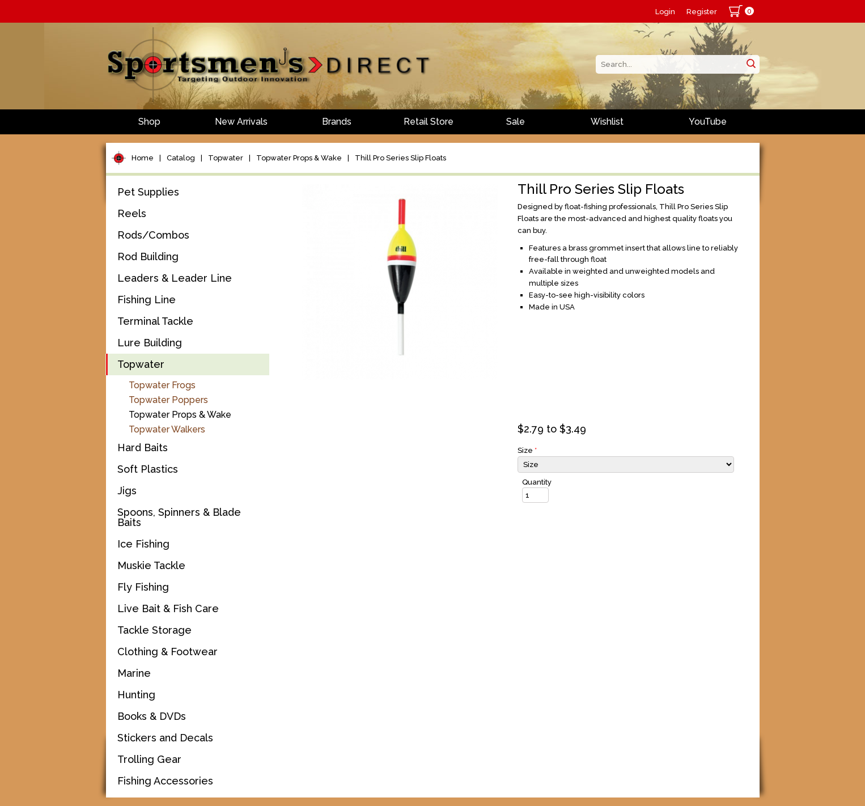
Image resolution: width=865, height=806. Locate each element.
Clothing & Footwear (167, 651)
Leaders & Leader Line (174, 278)
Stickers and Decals (165, 738)
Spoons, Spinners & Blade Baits (179, 517)
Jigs (127, 491)
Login (665, 11)
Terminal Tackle (155, 321)
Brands (336, 121)
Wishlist (607, 121)
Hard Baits (142, 447)
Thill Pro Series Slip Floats (400, 158)
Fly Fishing (143, 587)
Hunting (136, 695)
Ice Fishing (143, 544)
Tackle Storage (154, 630)
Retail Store (428, 121)
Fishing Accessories (165, 781)
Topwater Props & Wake (299, 158)
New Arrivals (241, 121)
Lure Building (149, 343)
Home (143, 158)
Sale (515, 121)
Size (527, 450)
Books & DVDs (151, 716)
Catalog (181, 158)
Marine (134, 673)
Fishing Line (146, 300)
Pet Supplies (148, 192)
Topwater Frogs (162, 385)
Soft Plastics (147, 469)
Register (701, 11)
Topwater (225, 158)
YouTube (708, 121)
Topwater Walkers (167, 429)
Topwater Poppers (168, 399)
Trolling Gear (149, 759)
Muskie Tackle (151, 565)
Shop (149, 121)
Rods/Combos (153, 235)
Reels (131, 213)
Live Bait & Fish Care (168, 608)
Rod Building (148, 256)
